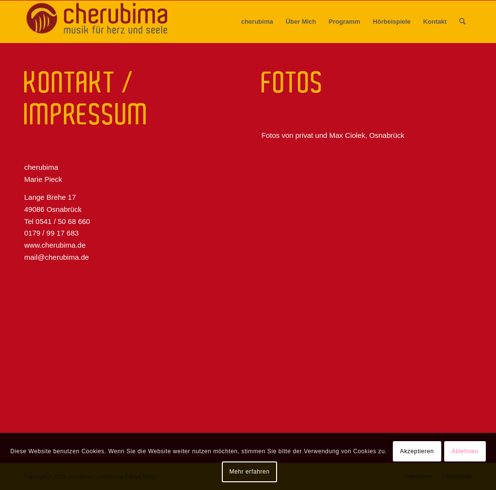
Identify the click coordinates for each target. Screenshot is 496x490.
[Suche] (462, 21)
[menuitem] (257, 21)
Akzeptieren (417, 451)
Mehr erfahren (249, 471)
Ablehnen (465, 451)
